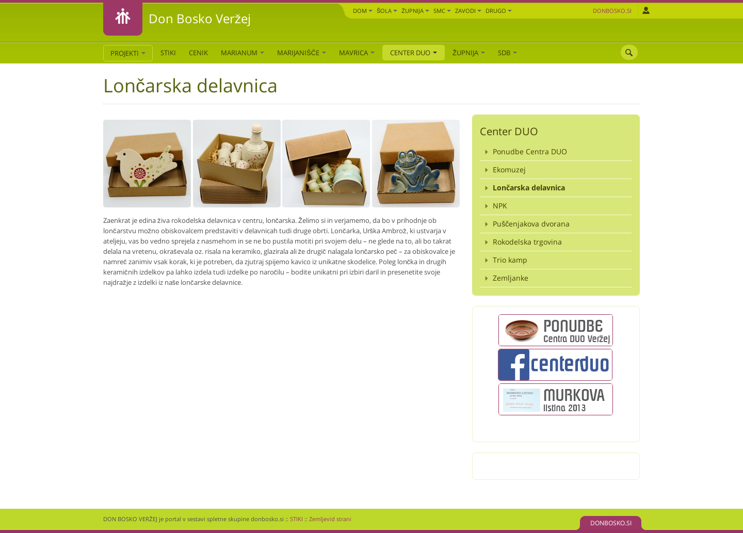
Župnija (415, 10)
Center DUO (413, 52)
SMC (442, 10)
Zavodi (468, 10)
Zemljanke (510, 278)
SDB (507, 52)
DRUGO (499, 10)
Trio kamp (510, 260)
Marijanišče (301, 52)
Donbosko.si (612, 10)
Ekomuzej (509, 169)
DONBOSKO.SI (611, 523)
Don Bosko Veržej (200, 18)
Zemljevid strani (330, 519)
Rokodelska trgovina (527, 242)
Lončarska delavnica (529, 187)
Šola (387, 10)
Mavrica (357, 52)
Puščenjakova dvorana (531, 224)
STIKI (168, 52)
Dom (363, 10)
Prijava (646, 10)
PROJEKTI (128, 53)
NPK (500, 206)
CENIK (198, 52)
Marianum (242, 52)
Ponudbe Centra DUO (530, 151)
